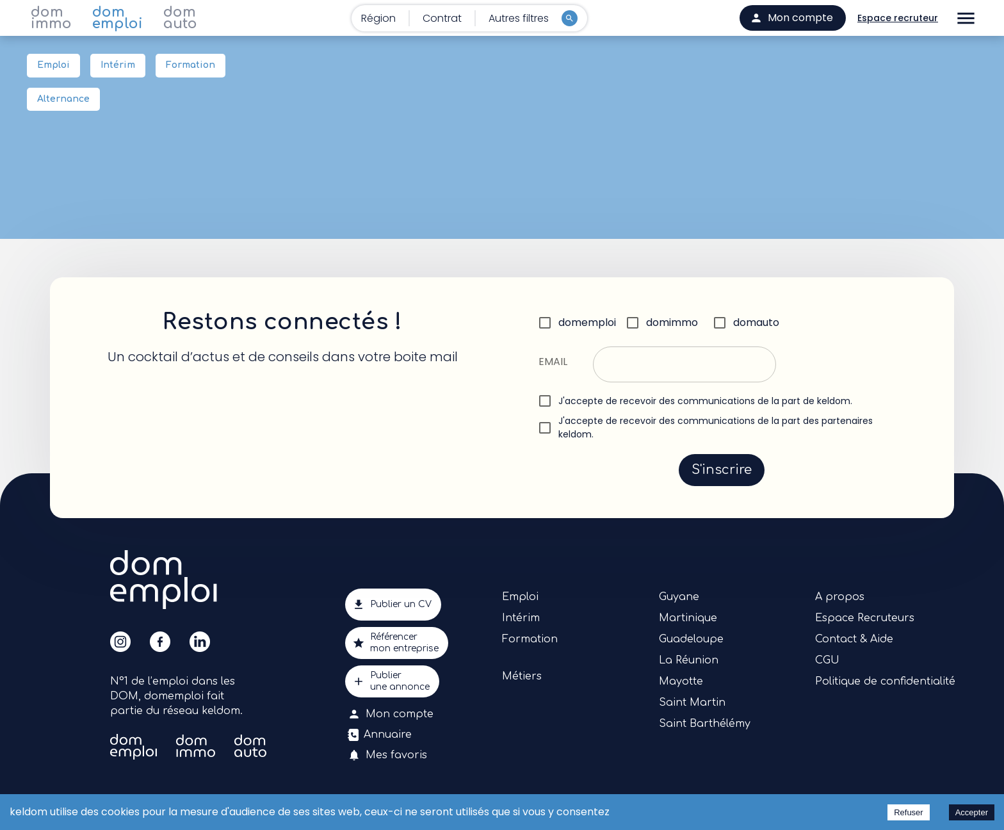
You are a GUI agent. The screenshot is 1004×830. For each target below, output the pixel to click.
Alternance (63, 99)
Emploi (53, 65)
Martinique (688, 618)
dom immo (51, 17)
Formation (190, 65)
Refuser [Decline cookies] (908, 812)
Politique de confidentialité (885, 681)
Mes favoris (388, 755)
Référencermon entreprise (396, 643)
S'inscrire (722, 470)
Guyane (679, 597)
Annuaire (381, 734)
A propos (839, 597)
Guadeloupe (691, 639)
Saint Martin (692, 702)
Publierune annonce (392, 681)
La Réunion (688, 660)
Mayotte (681, 681)
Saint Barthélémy (704, 723)
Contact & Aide (854, 639)
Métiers (522, 676)
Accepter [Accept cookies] (971, 812)
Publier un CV (393, 605)
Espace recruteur (897, 18)
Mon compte (392, 714)
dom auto (180, 17)
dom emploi (117, 17)
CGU (827, 660)
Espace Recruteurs (864, 618)
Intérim (117, 65)
